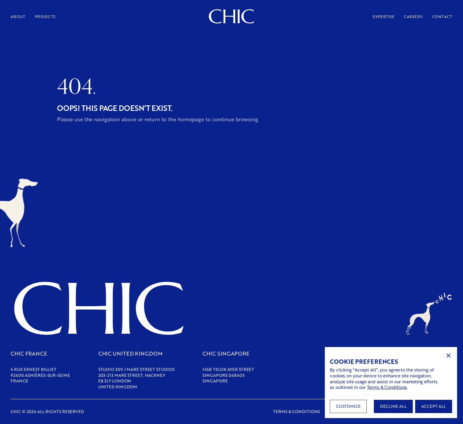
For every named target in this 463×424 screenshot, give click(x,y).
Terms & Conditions (387, 387)
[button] (448, 355)
